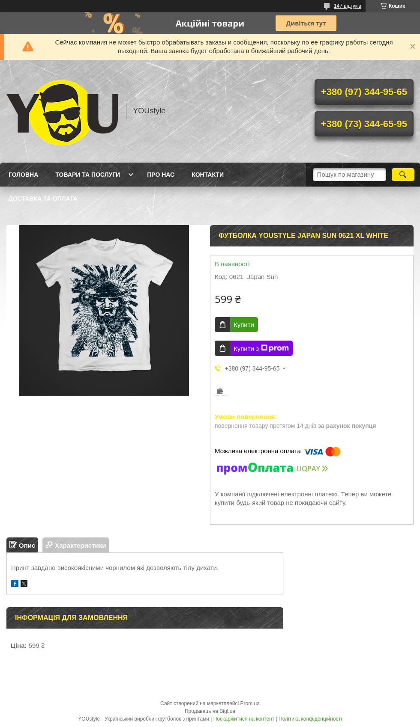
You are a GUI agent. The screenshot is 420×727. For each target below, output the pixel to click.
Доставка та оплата (43, 198)
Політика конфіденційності (310, 719)
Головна (23, 174)
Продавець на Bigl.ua (210, 711)
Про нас (160, 174)
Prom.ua (250, 703)
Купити (244, 324)
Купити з (261, 348)
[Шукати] (403, 174)
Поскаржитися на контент (243, 719)
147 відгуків (347, 6)
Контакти (208, 174)
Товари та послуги (87, 174)
